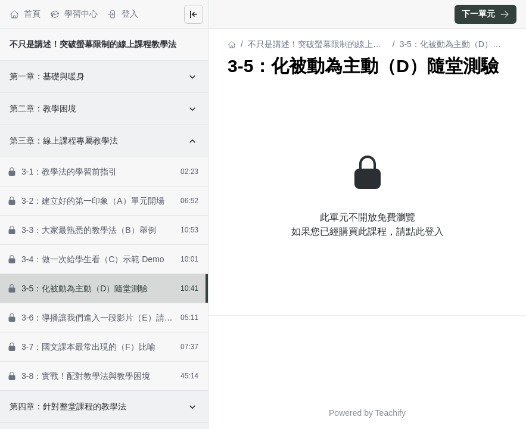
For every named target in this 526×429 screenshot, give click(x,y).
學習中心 (74, 14)
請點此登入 (420, 231)
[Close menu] (193, 14)
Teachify (390, 413)
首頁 (25, 14)
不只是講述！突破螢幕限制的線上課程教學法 (93, 44)
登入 (122, 14)
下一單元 (485, 13)
